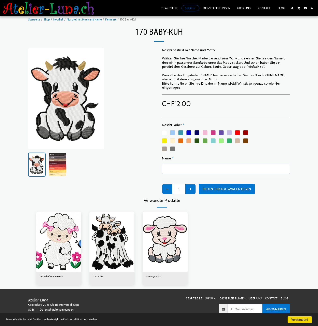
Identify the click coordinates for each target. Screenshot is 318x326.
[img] (58, 242)
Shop (47, 19)
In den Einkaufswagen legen (227, 189)
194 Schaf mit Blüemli (52, 276)
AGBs (31, 310)
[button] (292, 8)
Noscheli (58, 19)
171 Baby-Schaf (154, 276)
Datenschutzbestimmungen (57, 310)
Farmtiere (111, 19)
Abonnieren (276, 310)
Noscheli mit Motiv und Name (84, 19)
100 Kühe (98, 276)
